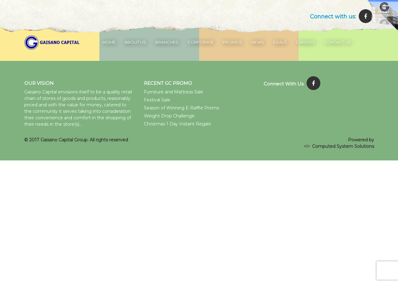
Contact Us (337, 42)
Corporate (200, 42)
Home (108, 42)
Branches (166, 42)
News (257, 42)
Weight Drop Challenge (169, 116)
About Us (135, 42)
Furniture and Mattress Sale (173, 92)
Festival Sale (157, 100)
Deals (280, 42)
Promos (232, 42)
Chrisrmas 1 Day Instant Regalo (177, 124)
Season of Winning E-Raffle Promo (181, 108)
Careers (305, 42)
